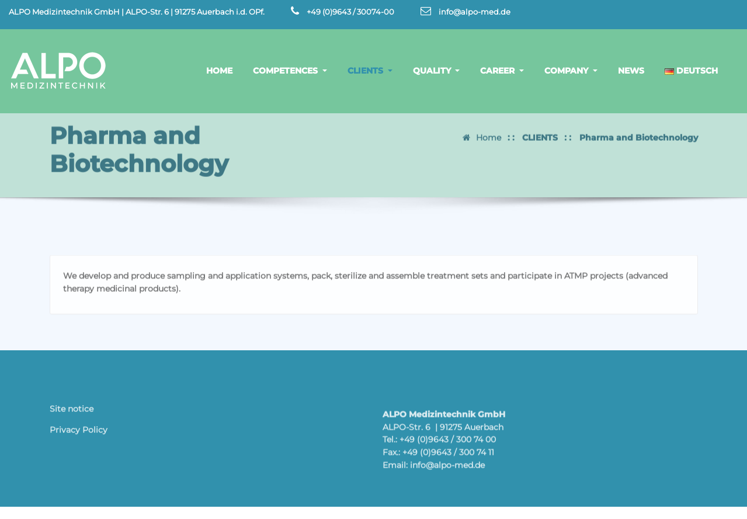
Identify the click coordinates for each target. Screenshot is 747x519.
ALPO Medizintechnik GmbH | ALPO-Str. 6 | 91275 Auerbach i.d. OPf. (137, 12)
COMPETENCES (290, 70)
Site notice (71, 412)
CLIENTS (370, 70)
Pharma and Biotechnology (638, 132)
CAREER (502, 70)
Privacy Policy (78, 432)
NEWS (631, 70)
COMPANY (570, 70)
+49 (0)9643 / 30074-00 (350, 12)
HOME (219, 70)
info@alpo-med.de (474, 12)
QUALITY (436, 70)
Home (488, 132)
